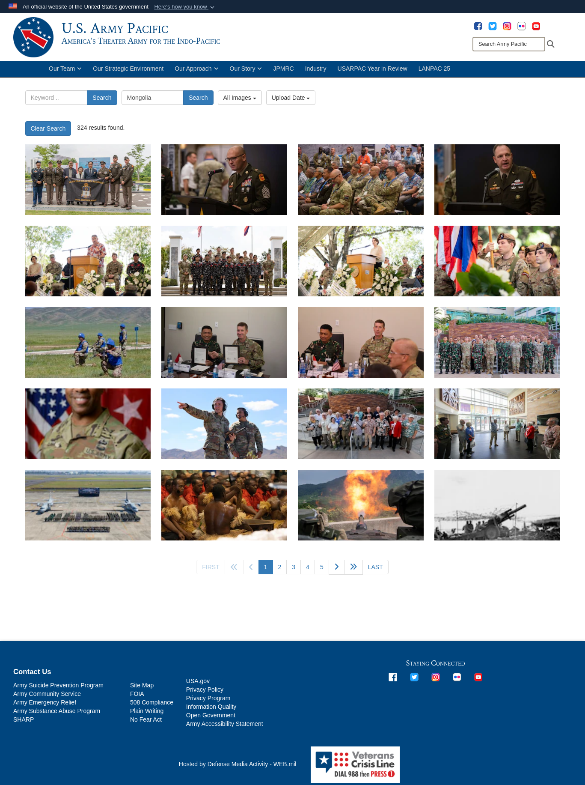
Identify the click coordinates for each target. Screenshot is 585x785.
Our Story (246, 72)
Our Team (65, 72)
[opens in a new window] (478, 25)
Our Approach (196, 72)
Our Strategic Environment (128, 72)
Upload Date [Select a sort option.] (291, 101)
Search (101, 101)
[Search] (508, 44)
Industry (316, 72)
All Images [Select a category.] (239, 101)
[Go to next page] (336, 570)
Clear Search (48, 131)
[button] (185, 7)
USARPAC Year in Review (372, 72)
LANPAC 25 (434, 72)
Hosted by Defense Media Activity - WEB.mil (238, 767)
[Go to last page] (375, 570)
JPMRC (283, 72)
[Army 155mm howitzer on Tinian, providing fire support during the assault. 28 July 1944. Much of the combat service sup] (497, 508)
